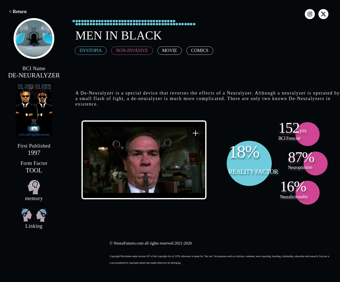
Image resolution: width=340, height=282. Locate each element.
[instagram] (310, 14)
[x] (323, 14)
